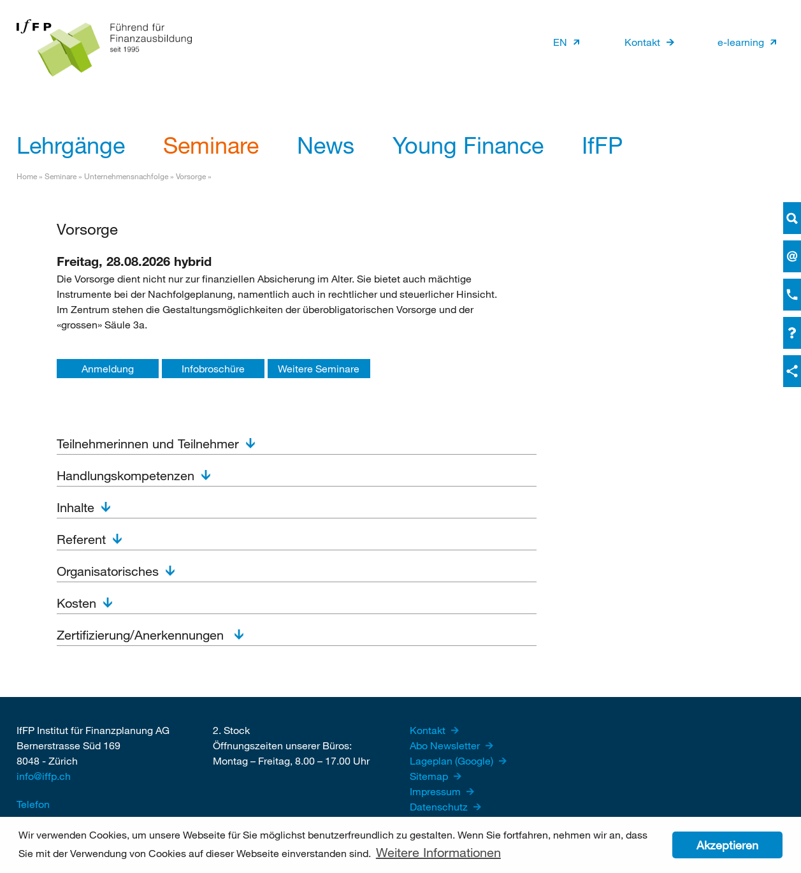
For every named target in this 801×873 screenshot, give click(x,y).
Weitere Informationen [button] (438, 852)
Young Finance (468, 145)
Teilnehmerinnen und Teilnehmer (148, 443)
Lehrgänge (71, 145)
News (325, 145)
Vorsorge (191, 176)
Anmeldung (108, 368)
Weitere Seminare (318, 368)
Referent (81, 539)
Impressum (436, 791)
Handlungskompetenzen (125, 475)
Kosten (76, 603)
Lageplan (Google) (453, 760)
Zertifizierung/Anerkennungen (142, 634)
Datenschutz (440, 806)
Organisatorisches (108, 571)
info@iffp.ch (44, 776)
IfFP (602, 145)
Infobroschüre (213, 368)
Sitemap (430, 776)
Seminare (211, 145)
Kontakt (642, 42)
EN (560, 42)
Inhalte (75, 507)
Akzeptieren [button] (727, 845)
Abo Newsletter (446, 745)
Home (27, 176)
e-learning (741, 42)
